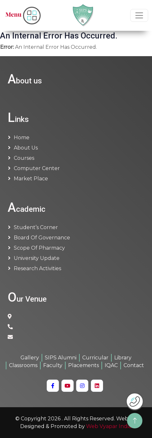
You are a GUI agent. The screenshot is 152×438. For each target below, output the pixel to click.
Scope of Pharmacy (39, 248)
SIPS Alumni (60, 358)
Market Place (31, 179)
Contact (134, 365)
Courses (24, 158)
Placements (83, 365)
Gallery (29, 358)
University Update (37, 258)
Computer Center (37, 168)
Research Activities (37, 268)
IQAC (111, 365)
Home (21, 137)
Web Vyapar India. (109, 426)
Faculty (52, 365)
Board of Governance (42, 238)
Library (123, 358)
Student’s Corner (36, 227)
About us (26, 148)
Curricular (95, 358)
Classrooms (23, 365)
